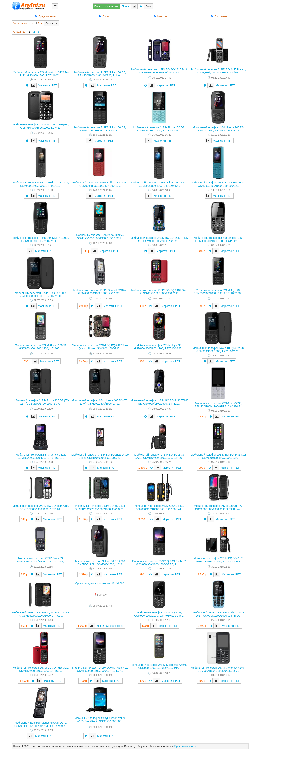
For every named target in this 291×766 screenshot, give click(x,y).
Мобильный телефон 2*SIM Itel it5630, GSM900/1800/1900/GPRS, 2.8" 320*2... (218, 405)
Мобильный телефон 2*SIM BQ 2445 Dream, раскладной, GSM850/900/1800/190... (218, 71)
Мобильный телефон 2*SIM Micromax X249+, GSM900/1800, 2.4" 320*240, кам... (159, 666)
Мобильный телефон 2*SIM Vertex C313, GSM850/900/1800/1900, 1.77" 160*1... (41, 456)
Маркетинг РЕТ (47, 85)
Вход (148, 6)
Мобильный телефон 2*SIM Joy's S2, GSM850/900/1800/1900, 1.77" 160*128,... (219, 292)
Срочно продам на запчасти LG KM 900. (100, 583)
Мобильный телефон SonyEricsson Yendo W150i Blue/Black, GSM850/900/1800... (100, 719)
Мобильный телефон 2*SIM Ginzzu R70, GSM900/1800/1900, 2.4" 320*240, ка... (218, 507)
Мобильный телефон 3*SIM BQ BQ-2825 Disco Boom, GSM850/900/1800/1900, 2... (100, 456)
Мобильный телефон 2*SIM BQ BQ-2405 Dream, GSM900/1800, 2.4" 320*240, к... (218, 560)
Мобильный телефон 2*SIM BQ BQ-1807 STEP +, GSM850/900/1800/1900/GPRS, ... (41, 614)
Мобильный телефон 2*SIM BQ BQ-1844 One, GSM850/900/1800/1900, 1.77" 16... (41, 507)
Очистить (51, 23)
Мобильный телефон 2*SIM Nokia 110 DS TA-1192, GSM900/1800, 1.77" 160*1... (41, 74)
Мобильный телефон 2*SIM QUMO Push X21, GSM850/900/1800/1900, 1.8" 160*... (41, 669)
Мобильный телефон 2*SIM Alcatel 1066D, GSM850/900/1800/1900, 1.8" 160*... (41, 347)
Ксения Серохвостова (109, 625)
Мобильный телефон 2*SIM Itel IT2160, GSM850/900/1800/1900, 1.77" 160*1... (100, 236)
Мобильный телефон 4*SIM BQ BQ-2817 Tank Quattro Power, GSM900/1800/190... (159, 71)
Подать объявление (106, 6)
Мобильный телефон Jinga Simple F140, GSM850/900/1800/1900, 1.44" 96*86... (218, 239)
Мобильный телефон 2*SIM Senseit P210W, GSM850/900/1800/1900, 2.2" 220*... (100, 292)
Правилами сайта (185, 746)
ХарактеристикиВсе (27, 23)
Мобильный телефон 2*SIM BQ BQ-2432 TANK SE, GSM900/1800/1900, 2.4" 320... (159, 239)
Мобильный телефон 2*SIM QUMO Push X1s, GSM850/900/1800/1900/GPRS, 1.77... (100, 669)
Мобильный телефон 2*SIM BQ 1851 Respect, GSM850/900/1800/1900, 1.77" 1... (41, 126)
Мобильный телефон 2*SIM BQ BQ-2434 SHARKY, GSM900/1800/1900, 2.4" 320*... (100, 507)
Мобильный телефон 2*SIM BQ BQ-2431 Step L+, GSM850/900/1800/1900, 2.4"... (159, 292)
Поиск (125, 6)
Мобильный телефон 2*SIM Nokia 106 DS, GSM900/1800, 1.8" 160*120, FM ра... (100, 74)
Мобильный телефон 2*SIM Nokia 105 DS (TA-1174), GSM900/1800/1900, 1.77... (40, 402)
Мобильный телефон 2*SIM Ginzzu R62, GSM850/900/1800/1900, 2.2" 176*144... (159, 507)
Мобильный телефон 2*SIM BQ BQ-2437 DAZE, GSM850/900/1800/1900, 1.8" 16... (159, 456)
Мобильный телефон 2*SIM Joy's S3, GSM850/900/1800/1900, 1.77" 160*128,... (159, 347)
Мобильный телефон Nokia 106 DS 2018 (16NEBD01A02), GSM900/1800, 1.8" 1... (100, 563)
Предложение (45, 16)
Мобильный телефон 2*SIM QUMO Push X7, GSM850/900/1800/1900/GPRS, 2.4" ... (159, 563)
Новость (161, 16)
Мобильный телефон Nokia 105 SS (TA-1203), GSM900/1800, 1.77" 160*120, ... (41, 239)
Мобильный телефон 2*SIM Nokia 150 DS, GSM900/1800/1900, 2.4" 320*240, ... (100, 129)
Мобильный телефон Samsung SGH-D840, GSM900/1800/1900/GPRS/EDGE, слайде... (40, 724)
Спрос (104, 16)
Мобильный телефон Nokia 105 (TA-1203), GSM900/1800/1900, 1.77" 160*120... (41, 294)
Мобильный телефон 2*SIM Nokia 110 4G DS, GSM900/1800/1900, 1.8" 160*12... (41, 184)
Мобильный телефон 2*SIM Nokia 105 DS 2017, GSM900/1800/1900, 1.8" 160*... (218, 614)
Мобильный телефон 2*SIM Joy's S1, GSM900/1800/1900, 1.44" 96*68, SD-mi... (159, 614)
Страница (19, 31)
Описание (219, 16)
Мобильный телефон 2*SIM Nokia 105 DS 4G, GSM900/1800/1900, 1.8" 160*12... (100, 184)
